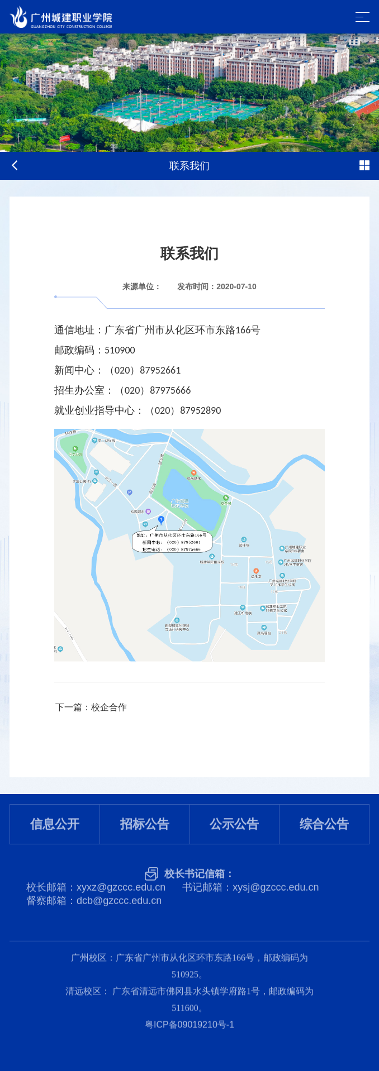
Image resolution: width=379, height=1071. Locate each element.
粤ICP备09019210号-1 (189, 1010)
